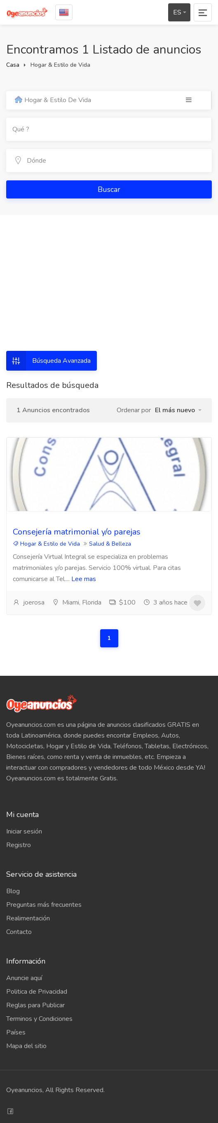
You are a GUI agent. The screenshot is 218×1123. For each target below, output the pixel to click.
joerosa (29, 602)
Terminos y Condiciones (39, 1018)
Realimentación (28, 918)
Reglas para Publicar (35, 1005)
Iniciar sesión (24, 831)
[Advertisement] (109, 289)
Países (16, 1032)
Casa (12, 65)
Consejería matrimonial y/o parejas (77, 531)
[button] (178, 410)
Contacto (19, 931)
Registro (18, 845)
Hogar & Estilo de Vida (46, 544)
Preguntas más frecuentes (44, 904)
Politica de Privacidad (36, 991)
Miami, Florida (76, 602)
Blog (13, 891)
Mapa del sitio (26, 1046)
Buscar (109, 189)
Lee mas (83, 579)
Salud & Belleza (110, 544)
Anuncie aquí (24, 978)
